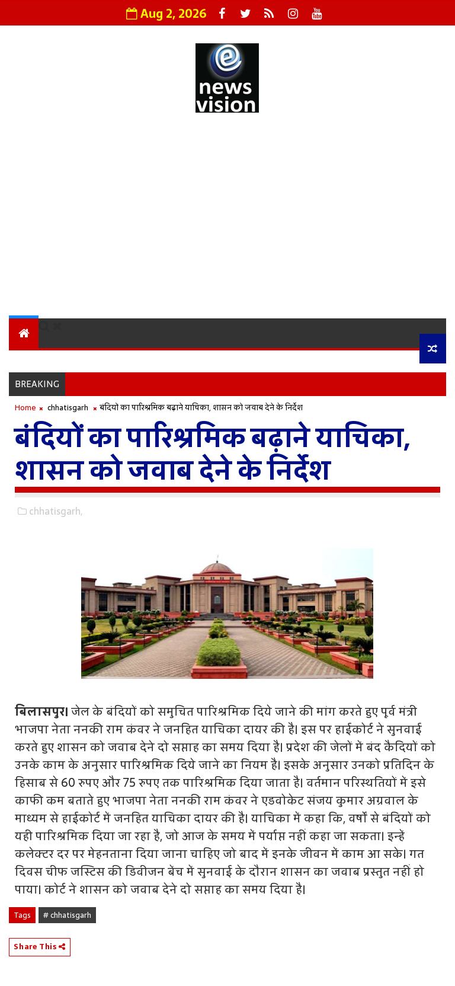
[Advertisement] (227, 218)
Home (25, 407)
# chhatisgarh (67, 915)
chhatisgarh (67, 407)
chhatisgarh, (55, 511)
